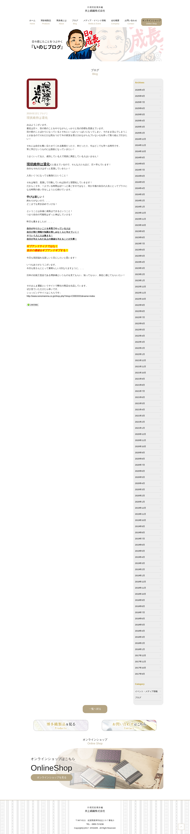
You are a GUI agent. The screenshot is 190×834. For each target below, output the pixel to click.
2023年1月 (140, 280)
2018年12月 (140, 581)
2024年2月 (140, 200)
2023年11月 (140, 219)
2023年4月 (140, 262)
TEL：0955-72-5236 (95, 824)
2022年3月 (140, 342)
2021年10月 (140, 372)
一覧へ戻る (95, 709)
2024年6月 (140, 176)
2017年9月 (140, 674)
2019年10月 (140, 520)
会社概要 (115, 22)
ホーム (32, 22)
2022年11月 (140, 293)
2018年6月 (140, 618)
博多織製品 (46, 22)
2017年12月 (140, 655)
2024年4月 (140, 188)
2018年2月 (140, 643)
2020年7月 (140, 465)
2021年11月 (140, 366)
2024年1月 (140, 206)
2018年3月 (140, 637)
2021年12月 (140, 360)
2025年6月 (140, 108)
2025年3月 (140, 127)
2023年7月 (140, 243)
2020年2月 (140, 495)
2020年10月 (140, 446)
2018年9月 (140, 600)
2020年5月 (140, 477)
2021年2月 (140, 422)
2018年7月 (140, 612)
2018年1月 (140, 649)
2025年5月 (140, 114)
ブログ (75, 22)
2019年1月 (140, 575)
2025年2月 (140, 133)
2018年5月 (140, 624)
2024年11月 (140, 145)
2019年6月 (140, 545)
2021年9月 (140, 379)
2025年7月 (140, 102)
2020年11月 (140, 440)
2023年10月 (140, 225)
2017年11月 (140, 661)
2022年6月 (140, 323)
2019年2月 (140, 569)
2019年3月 (140, 563)
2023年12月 (140, 213)
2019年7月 (140, 538)
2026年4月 (140, 90)
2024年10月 (140, 151)
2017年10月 (140, 668)
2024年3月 (140, 194)
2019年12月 (140, 508)
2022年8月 (140, 311)
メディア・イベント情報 (94, 22)
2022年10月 (140, 299)
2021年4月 (140, 409)
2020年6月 (140, 471)
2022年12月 (140, 286)
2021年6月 (140, 397)
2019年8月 (140, 532)
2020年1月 (140, 502)
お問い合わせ (131, 22)
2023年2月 (140, 274)
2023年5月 (140, 256)
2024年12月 (140, 139)
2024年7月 (140, 170)
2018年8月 (140, 606)
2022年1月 (140, 354)
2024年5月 (140, 182)
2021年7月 (140, 391)
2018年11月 (140, 588)
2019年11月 (140, 514)
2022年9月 (140, 305)
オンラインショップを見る (51, 777)
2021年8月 (140, 385)
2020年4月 (140, 483)
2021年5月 (140, 403)
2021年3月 (140, 415)
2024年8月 (140, 163)
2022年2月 (140, 348)
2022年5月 (140, 329)
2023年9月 (140, 231)
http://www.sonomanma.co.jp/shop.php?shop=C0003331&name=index (61, 296)
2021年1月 (140, 428)
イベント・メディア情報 (146, 691)
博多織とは (61, 22)
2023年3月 (140, 268)
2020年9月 (140, 452)
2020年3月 (140, 489)
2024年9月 (140, 157)
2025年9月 (140, 96)
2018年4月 (140, 631)
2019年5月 (140, 551)
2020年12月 (140, 434)
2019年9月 (140, 526)
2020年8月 (140, 459)
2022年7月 (140, 317)
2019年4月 (140, 557)
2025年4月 (140, 120)
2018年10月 (140, 594)
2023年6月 (140, 249)
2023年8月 (140, 237)
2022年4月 (140, 336)
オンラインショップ (151, 22)
